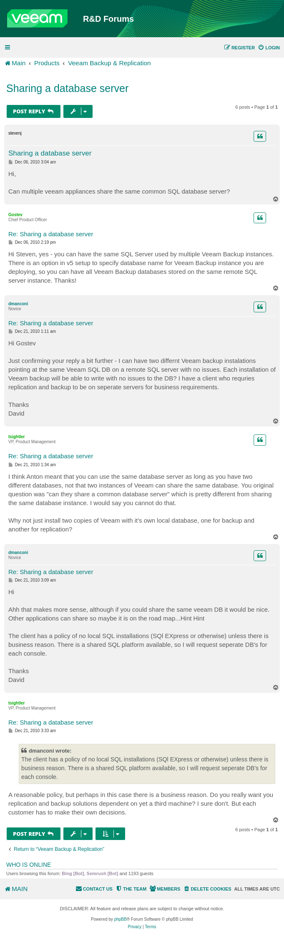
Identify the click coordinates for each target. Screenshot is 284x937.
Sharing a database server (67, 88)
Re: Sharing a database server (50, 233)
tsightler (16, 436)
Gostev (15, 214)
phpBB (120, 919)
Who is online (28, 864)
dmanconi (18, 303)
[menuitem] (269, 48)
